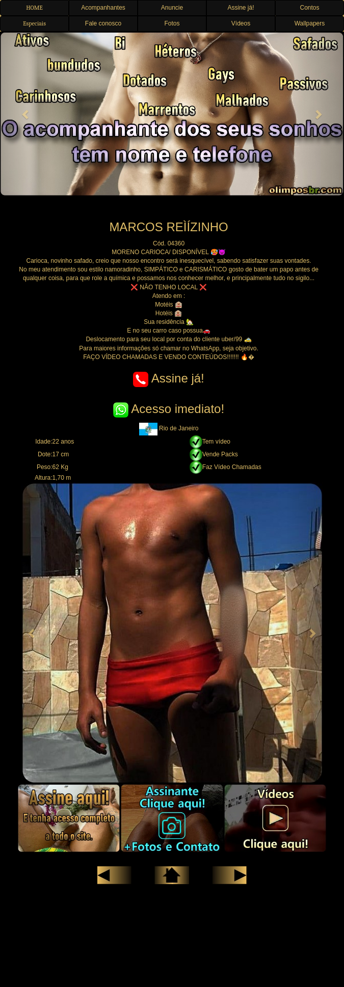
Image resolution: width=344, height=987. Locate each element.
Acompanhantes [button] (103, 7)
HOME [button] (34, 7)
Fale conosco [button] (103, 23)
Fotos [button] (171, 23)
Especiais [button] (34, 23)
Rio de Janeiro (169, 428)
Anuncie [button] (172, 7)
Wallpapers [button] (310, 23)
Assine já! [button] (240, 7)
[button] (25, 114)
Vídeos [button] (240, 23)
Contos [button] (309, 7)
